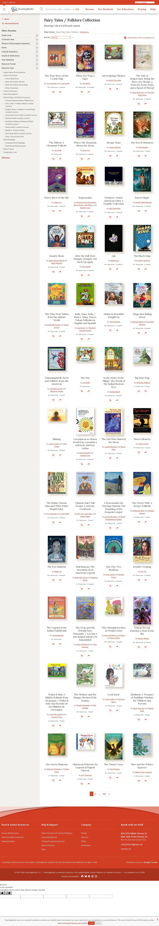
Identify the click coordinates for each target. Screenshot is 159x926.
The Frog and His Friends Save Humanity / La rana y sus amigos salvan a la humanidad (85, 633)
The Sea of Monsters (142, 142)
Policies (65, 876)
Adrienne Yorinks (56, 391)
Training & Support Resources (53, 841)
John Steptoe (115, 322)
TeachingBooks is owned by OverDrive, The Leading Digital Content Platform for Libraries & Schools (82, 872)
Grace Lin (86, 150)
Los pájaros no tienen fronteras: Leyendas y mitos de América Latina (85, 444)
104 (104, 793)
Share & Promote (48, 845)
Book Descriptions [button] (11, 94)
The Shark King (142, 255)
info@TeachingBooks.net (132, 844)
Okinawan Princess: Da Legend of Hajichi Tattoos (85, 767)
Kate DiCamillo (138, 92)
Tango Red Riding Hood (142, 315)
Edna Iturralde (84, 453)
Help (153, 9)
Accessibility (74, 876)
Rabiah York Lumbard (143, 772)
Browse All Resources (10, 833)
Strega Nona (113, 142)
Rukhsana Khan (139, 511)
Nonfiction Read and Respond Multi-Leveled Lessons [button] (19, 122)
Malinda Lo (115, 260)
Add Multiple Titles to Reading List (139, 38)
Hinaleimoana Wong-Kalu (86, 202)
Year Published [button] (20, 60)
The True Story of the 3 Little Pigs (56, 77)
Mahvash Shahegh (54, 769)
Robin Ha (57, 571)
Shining (57, 439)
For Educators (125, 9)
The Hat (85, 377)
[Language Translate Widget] (145, 3)
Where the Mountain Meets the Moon (85, 144)
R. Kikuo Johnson (143, 260)
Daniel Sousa (85, 208)
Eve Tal (143, 571)
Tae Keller (86, 83)
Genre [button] (20, 48)
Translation (141, 862)
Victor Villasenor (82, 644)
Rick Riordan (143, 147)
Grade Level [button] (20, 35)
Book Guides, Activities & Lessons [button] (17, 97)
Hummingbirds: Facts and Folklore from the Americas (57, 380)
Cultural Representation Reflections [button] (19, 100)
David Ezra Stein (114, 80)
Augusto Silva (56, 717)
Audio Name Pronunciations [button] (14, 72)
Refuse (98, 923)
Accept (91, 923)
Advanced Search (10, 23)
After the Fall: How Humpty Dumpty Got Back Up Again (85, 258)
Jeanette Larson (56, 389)
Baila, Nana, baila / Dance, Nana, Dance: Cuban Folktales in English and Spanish (85, 318)
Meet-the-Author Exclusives (13, 837)
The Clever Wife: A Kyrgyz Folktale (142, 504)
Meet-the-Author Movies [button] (15, 82)
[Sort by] (61, 37)
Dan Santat (86, 266)
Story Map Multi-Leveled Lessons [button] (18, 133)
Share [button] (5, 19)
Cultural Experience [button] (20, 52)
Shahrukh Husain (53, 325)
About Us (84, 837)
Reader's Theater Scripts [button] (15, 130)
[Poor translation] (8, 893)
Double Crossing (142, 566)
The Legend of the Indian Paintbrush (57, 629)
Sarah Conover (138, 708)
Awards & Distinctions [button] (20, 56)
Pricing (142, 9)
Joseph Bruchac (110, 447)
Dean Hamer (78, 205)
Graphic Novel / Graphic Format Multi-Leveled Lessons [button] (20, 110)
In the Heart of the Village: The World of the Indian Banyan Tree (113, 382)
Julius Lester (54, 444)
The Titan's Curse (113, 764)
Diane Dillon (115, 638)
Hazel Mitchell (56, 263)
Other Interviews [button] (11, 88)
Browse (89, 9)
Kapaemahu (85, 197)
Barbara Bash (115, 392)
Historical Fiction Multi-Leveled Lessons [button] (21, 115)
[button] (4, 9)
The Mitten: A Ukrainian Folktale (57, 144)
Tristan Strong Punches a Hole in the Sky (142, 630)
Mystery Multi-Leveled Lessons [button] (17, 118)
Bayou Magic (142, 197)
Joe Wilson (88, 205)
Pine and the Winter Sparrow (142, 766)
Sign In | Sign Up (9, 2)
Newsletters (86, 845)
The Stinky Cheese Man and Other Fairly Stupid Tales (56, 506)
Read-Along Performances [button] (15, 146)
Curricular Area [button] (20, 39)
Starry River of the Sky (56, 197)
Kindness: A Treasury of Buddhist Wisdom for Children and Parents (142, 699)
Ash (114, 255)
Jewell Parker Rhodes (143, 202)
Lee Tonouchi (86, 775)
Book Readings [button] (9, 139)
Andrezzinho (85, 455)
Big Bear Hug (142, 377)
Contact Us (126, 849)
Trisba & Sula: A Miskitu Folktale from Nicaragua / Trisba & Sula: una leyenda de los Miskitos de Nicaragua (56, 702)
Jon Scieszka (51, 83)
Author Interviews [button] (10, 75)
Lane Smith (64, 83)
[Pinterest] (89, 876)
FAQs (43, 849)
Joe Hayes (81, 328)
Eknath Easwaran (83, 705)
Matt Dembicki (114, 208)
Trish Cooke (109, 699)
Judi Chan (88, 514)
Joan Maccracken (56, 714)
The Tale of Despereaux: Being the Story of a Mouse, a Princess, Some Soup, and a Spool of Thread (142, 81)
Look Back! (114, 694)
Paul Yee (80, 514)
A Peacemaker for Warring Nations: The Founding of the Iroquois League (113, 507)
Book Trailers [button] (9, 149)
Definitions (6, 158)
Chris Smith (110, 574)
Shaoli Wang (85, 516)
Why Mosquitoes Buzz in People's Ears (114, 629)
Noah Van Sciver (81, 577)
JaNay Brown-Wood (56, 260)
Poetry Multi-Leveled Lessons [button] (17, 127)
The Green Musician (57, 764)
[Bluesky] (85, 876)
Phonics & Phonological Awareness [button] (20, 43)
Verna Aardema (110, 635)
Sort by (47, 37)
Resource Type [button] (20, 68)
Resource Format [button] (20, 64)
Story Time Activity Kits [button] (14, 136)
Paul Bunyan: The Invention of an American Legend (85, 569)
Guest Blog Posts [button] (12, 78)
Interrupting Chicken (113, 75)
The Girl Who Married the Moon (114, 441)
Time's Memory (142, 439)
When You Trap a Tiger (85, 77)
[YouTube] (92, 876)
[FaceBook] (82, 876)
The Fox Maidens (56, 566)
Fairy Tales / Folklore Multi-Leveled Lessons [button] (19, 104)
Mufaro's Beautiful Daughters (114, 315)
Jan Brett (58, 150)
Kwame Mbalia (143, 638)
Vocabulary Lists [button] (10, 152)
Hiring (83, 841)
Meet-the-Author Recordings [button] (16, 85)
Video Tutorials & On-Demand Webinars (56, 833)
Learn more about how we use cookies (72, 923)
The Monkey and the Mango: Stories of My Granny (85, 697)
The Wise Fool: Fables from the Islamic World (56, 317)
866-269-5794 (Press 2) (134, 836)
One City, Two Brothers (113, 568)
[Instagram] (95, 876)
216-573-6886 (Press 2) (134, 833)
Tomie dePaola (115, 147)
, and (95, 205)
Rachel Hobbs (138, 322)
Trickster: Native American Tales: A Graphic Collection (113, 200)
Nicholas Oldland (143, 382)
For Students (105, 9)
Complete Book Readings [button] (15, 143)
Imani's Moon (56, 255)
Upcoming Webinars (49, 837)
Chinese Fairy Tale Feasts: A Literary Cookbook (85, 506)
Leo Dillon (121, 635)
